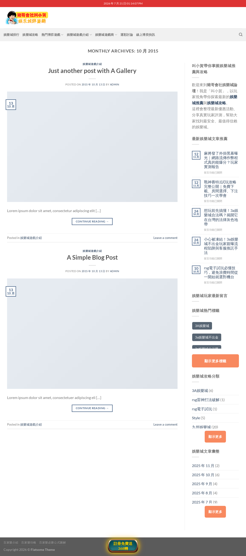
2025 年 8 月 (202, 493)
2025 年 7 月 (202, 502)
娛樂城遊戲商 (106, 34)
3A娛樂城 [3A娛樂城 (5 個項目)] (202, 326)
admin (114, 84)
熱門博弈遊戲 (53, 34)
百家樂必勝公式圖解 (52, 542)
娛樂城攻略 (30, 34)
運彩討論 (126, 34)
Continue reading (92, 221)
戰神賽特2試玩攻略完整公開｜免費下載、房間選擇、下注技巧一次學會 (221, 189)
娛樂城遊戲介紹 (79, 34)
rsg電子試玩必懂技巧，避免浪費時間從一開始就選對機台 (221, 272)
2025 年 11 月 (203, 465)
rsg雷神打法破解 (206, 399)
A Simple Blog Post (92, 257)
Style (196, 417)
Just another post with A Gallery (92, 70)
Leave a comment (165, 238)
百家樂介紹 (11, 542)
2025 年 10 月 (203, 474)
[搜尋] (240, 34)
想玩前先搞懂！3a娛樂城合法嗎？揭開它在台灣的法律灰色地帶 (221, 217)
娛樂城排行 (11, 34)
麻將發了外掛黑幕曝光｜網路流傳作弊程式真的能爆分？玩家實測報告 (221, 160)
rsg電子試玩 (202, 409)
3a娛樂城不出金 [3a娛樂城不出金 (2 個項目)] (206, 337)
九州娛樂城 (201, 427)
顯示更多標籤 (215, 361)
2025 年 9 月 (202, 483)
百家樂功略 (28, 542)
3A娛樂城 (200, 390)
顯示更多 (215, 437)
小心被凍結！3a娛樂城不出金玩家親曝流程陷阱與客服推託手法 (221, 246)
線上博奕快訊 (145, 34)
